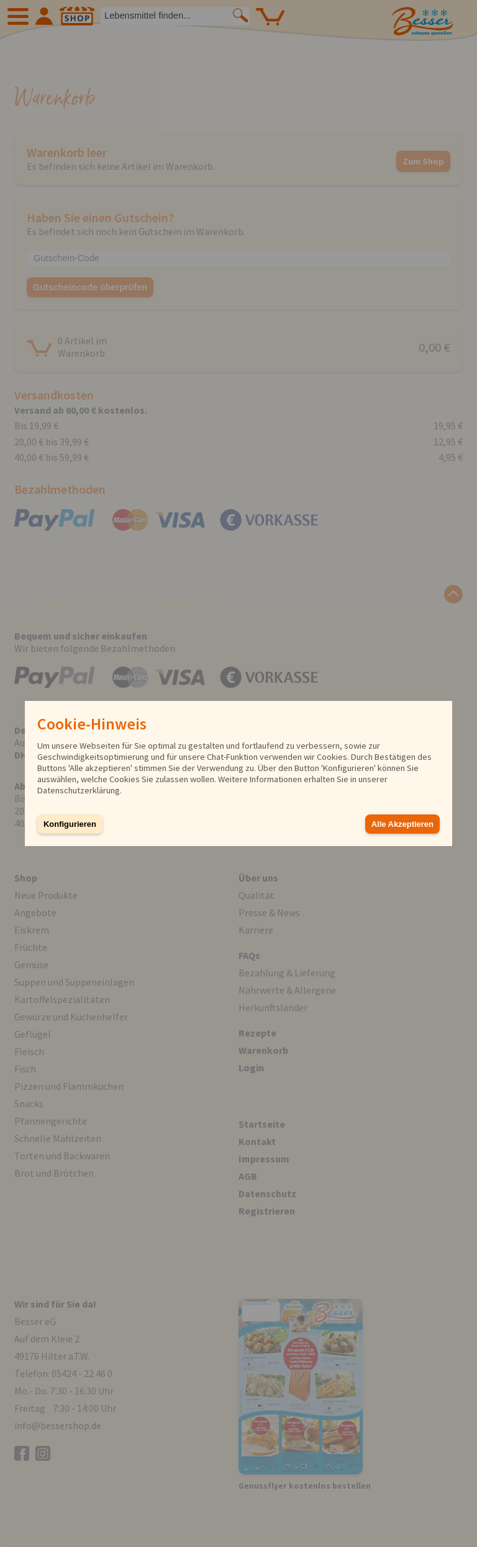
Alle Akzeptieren (402, 824)
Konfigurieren (69, 824)
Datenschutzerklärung (78, 790)
